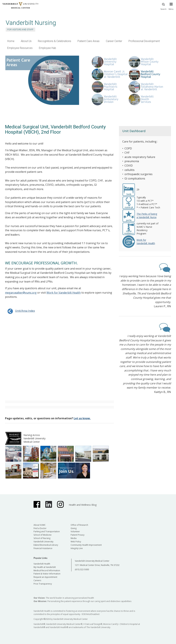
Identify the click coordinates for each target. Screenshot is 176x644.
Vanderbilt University (43, 541)
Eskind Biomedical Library (46, 545)
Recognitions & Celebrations (54, 41)
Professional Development (144, 41)
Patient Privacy (77, 534)
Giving (74, 528)
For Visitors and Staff (20, 29)
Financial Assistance (43, 548)
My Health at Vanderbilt (45, 567)
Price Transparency (43, 583)
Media (74, 538)
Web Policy (76, 541)
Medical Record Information (47, 570)
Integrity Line (77, 548)
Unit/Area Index (20, 311)
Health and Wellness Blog (82, 504)
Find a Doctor (40, 528)
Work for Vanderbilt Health (63, 292)
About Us (26, 41)
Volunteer (75, 531)
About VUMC (40, 525)
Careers (37, 580)
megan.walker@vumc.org (21, 292)
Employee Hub (47, 48)
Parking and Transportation (47, 531)
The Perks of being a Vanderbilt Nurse (147, 215)
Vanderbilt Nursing (31, 22)
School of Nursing (42, 538)
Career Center (114, 41)
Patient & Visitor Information (47, 573)
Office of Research (79, 525)
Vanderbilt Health (42, 563)
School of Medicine (43, 534)
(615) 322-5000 (82, 569)
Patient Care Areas (88, 41)
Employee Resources (20, 48)
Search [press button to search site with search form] (163, 6)
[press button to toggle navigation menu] (171, 8)
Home (10, 41)
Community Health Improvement (86, 545)
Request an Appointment (45, 577)
